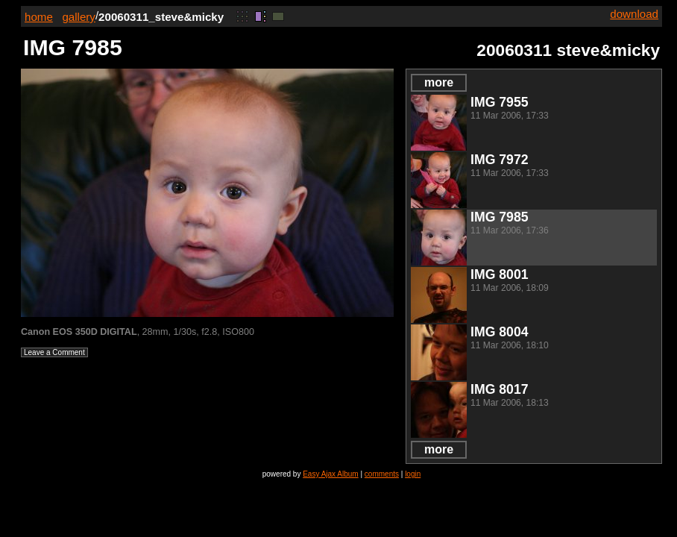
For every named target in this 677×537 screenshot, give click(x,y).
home (39, 16)
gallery (78, 16)
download (634, 13)
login (413, 474)
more (438, 82)
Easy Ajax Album (330, 474)
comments (382, 474)
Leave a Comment (54, 352)
